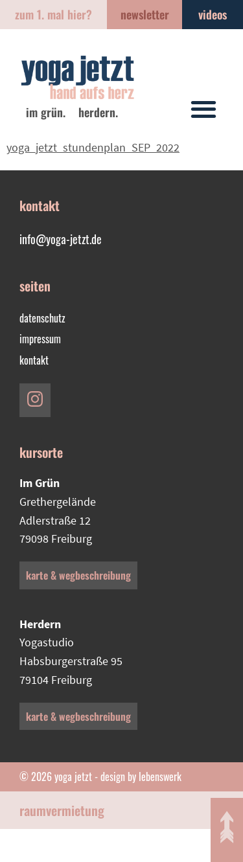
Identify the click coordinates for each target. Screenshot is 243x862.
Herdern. (98, 112)
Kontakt (34, 360)
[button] (203, 108)
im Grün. (45, 112)
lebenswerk (160, 776)
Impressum (40, 338)
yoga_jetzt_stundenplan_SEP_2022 (92, 147)
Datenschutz (42, 318)
